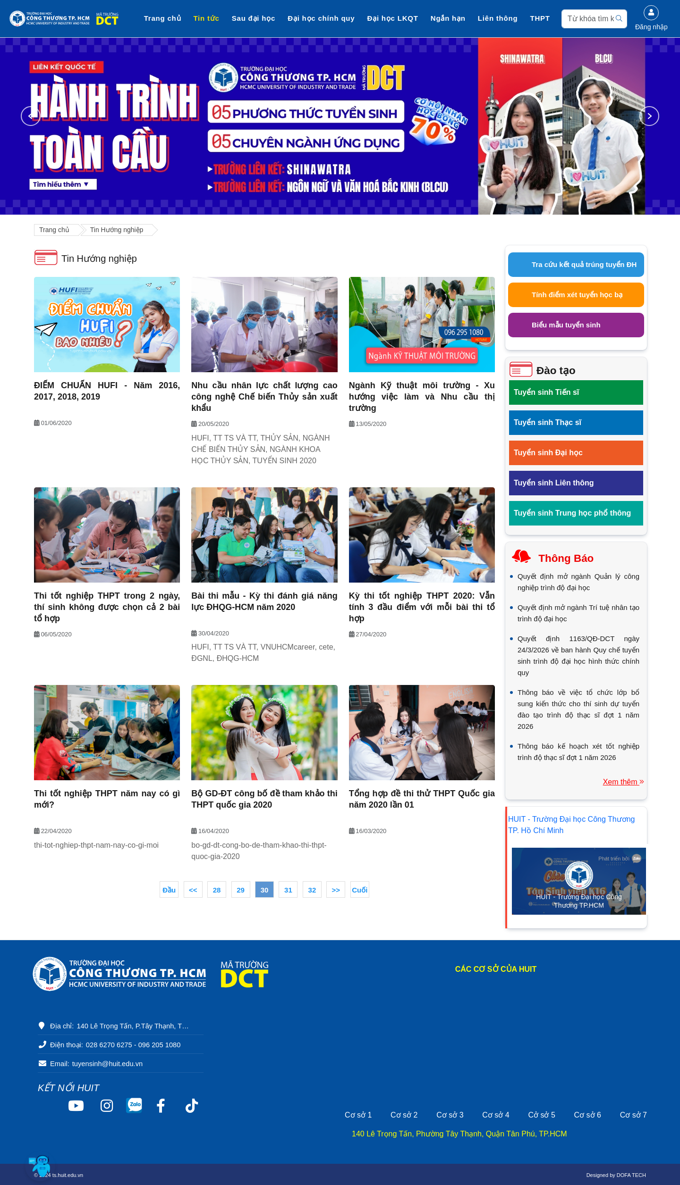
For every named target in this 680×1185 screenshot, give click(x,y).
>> (336, 890)
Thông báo (566, 558)
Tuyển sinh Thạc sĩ (547, 422)
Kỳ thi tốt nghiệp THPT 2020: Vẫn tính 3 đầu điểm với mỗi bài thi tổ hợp (422, 607)
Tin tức (207, 18)
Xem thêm (623, 782)
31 (288, 890)
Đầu (169, 890)
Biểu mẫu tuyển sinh (566, 325)
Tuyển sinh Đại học (548, 453)
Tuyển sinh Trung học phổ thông (572, 513)
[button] (40, 1166)
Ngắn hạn (448, 18)
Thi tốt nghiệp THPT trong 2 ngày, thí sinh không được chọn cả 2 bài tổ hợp (107, 607)
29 (241, 890)
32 (312, 890)
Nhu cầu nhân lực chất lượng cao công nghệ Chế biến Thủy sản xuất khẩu (264, 397)
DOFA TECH (631, 1175)
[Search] (594, 18)
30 (265, 890)
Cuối (359, 890)
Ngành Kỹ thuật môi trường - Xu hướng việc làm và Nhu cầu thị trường (422, 397)
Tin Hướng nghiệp (117, 230)
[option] (340, 126)
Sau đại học (253, 18)
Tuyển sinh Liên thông (554, 483)
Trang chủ (162, 18)
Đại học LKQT (392, 18)
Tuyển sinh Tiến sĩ (546, 392)
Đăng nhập (651, 18)
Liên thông (498, 18)
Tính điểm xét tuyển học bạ (577, 295)
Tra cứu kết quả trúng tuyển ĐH (584, 264)
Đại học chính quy (321, 18)
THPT (540, 18)
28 (217, 890)
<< (193, 890)
